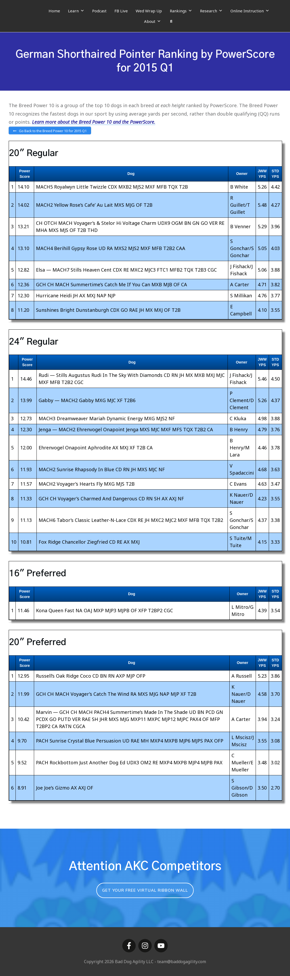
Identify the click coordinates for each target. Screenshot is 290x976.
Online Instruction (249, 10)
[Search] (171, 21)
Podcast (99, 10)
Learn (76, 10)
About (152, 21)
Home (54, 10)
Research (211, 10)
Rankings (181, 10)
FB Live (121, 10)
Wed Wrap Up (149, 10)
